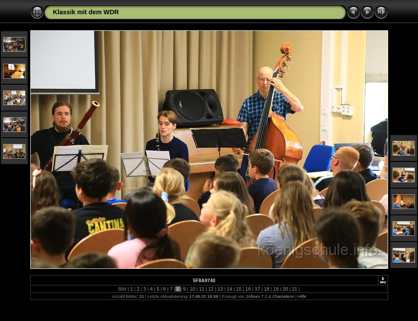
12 (211, 289)
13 (220, 289)
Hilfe (302, 296)
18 (267, 289)
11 (202, 289)
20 (285, 289)
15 (239, 289)
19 (276, 289)
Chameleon (283, 296)
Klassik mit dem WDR (86, 12)
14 (229, 289)
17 (257, 289)
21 (294, 289)
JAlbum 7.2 (256, 296)
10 (192, 289)
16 (248, 289)
